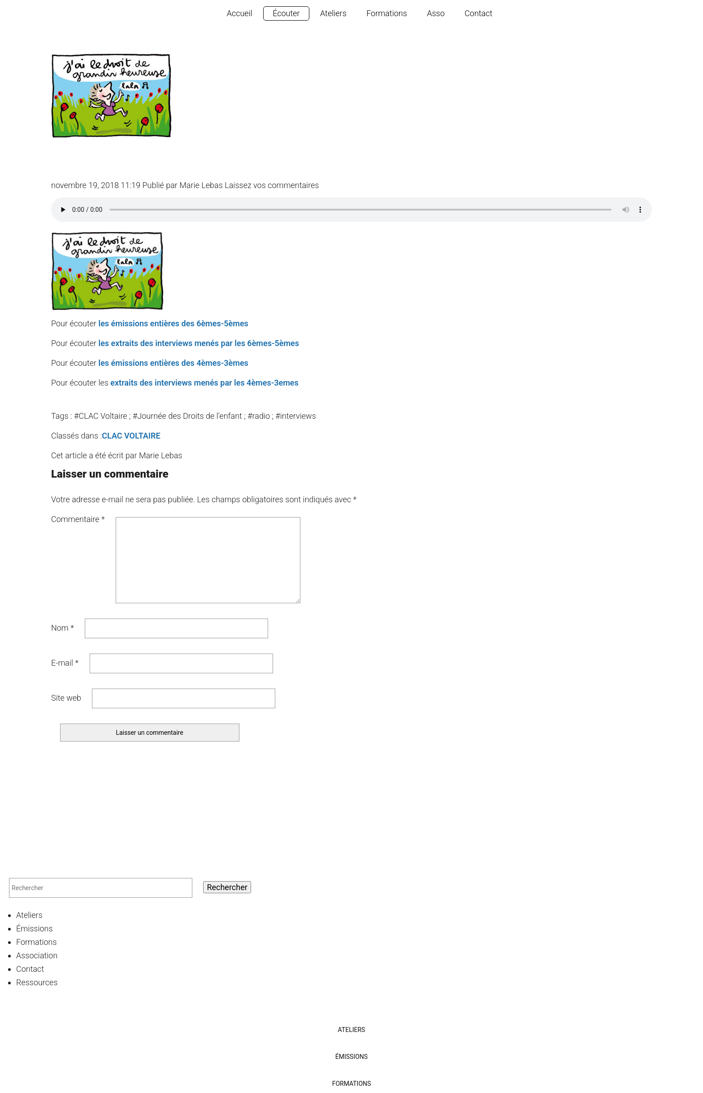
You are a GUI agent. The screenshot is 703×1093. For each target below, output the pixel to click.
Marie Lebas (201, 185)
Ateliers (333, 13)
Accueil (239, 13)
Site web (66, 697)
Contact (478, 13)
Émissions (34, 928)
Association (36, 955)
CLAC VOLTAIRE (131, 435)
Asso (436, 13)
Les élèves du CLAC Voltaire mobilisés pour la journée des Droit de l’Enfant (323, 158)
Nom (62, 627)
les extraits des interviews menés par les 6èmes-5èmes (198, 343)
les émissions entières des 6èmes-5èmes (173, 323)
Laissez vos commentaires (272, 185)
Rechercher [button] (227, 887)
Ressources (37, 982)
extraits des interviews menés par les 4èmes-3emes (204, 382)
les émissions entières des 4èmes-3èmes (173, 363)
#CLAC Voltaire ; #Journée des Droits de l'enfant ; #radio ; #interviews (195, 416)
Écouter (286, 13)
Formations (386, 13)
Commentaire (78, 519)
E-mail (64, 662)
